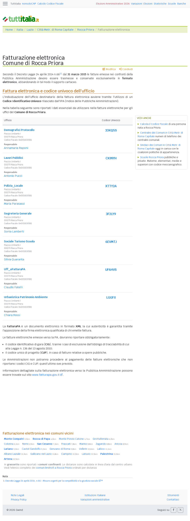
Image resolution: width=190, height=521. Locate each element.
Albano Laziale (16, 453)
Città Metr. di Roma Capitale (55, 29)
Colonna (11, 443)
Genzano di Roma (63, 448)
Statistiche (160, 3)
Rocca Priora (85, 29)
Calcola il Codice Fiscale (154, 124)
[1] (61, 73)
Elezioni (148, 3)
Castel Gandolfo (34, 448)
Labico (104, 448)
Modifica (109, 69)
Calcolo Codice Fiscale (50, 3)
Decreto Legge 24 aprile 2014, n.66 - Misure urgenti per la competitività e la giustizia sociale (51, 480)
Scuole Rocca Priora (152, 157)
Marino (86, 443)
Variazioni (136, 3)
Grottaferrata (104, 438)
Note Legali (17, 495)
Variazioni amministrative (95, 499)
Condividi (126, 69)
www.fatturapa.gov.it (45, 375)
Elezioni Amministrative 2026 (113, 3)
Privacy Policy (19, 499)
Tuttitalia (16, 3)
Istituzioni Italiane (95, 495)
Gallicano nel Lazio (44, 453)
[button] (173, 510)
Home (9, 29)
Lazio (30, 29)
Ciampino (70, 453)
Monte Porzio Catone (74, 438)
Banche (181, 3)
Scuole (172, 3)
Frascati (69, 443)
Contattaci (173, 499)
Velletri (86, 448)
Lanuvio (90, 453)
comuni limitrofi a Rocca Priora (54, 467)
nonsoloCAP (29, 3)
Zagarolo (104, 443)
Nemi (28, 443)
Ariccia (121, 443)
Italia (19, 29)
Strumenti (173, 495)
